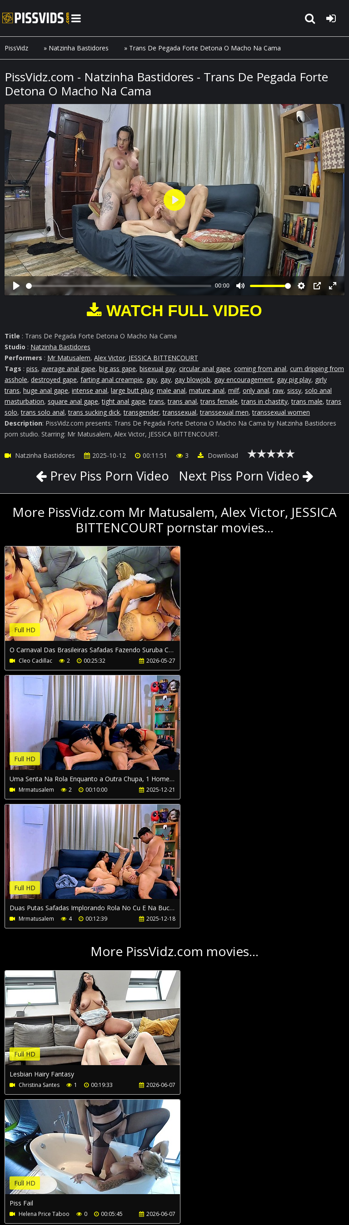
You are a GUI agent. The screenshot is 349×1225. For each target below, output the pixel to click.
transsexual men (224, 412)
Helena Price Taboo (215, 956)
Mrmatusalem (207, 661)
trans (156, 401)
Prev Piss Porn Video (106, 475)
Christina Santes (39, 956)
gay (151, 379)
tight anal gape (123, 401)
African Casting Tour (45, 1085)
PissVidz (16, 48)
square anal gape (73, 401)
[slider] (118, 286)
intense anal (89, 390)
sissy (294, 390)
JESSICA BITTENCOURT (163, 357)
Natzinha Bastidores (79, 48)
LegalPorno (217, 1174)
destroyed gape (54, 379)
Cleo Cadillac (35, 661)
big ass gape (117, 368)
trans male (307, 401)
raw (278, 390)
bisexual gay (157, 368)
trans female (219, 401)
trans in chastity (264, 401)
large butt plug (132, 390)
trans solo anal (43, 412)
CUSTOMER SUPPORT (78, 1174)
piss (32, 368)
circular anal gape (204, 368)
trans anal (182, 401)
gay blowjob (192, 379)
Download (218, 455)
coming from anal (260, 368)
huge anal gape (45, 390)
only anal (256, 390)
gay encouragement (243, 379)
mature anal (206, 390)
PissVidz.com (36, 18)
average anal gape (68, 368)
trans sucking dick (94, 412)
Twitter (262, 1174)
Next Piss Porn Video (240, 475)
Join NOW (20, 1174)
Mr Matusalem (68, 357)
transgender (141, 412)
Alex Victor (109, 357)
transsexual (179, 412)
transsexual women (281, 412)
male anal (171, 390)
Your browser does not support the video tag (100, 600)
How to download (153, 1174)
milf (233, 390)
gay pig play (294, 379)
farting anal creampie (111, 379)
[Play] (16, 285)
